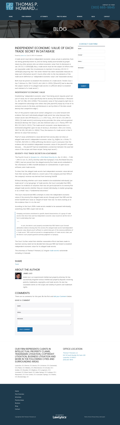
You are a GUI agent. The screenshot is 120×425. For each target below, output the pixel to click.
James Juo (23, 55)
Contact (107, 16)
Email (19, 312)
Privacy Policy (95, 416)
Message (20, 318)
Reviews (79, 16)
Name (19, 306)
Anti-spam (102, 416)
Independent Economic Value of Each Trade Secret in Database (44, 49)
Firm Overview (26, 16)
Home (11, 16)
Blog (93, 16)
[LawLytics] (60, 417)
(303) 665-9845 (103, 7)
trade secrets (54, 250)
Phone (80, 55)
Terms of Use (87, 416)
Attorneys (44, 16)
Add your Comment (60, 296)
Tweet (17, 264)
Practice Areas (62, 16)
